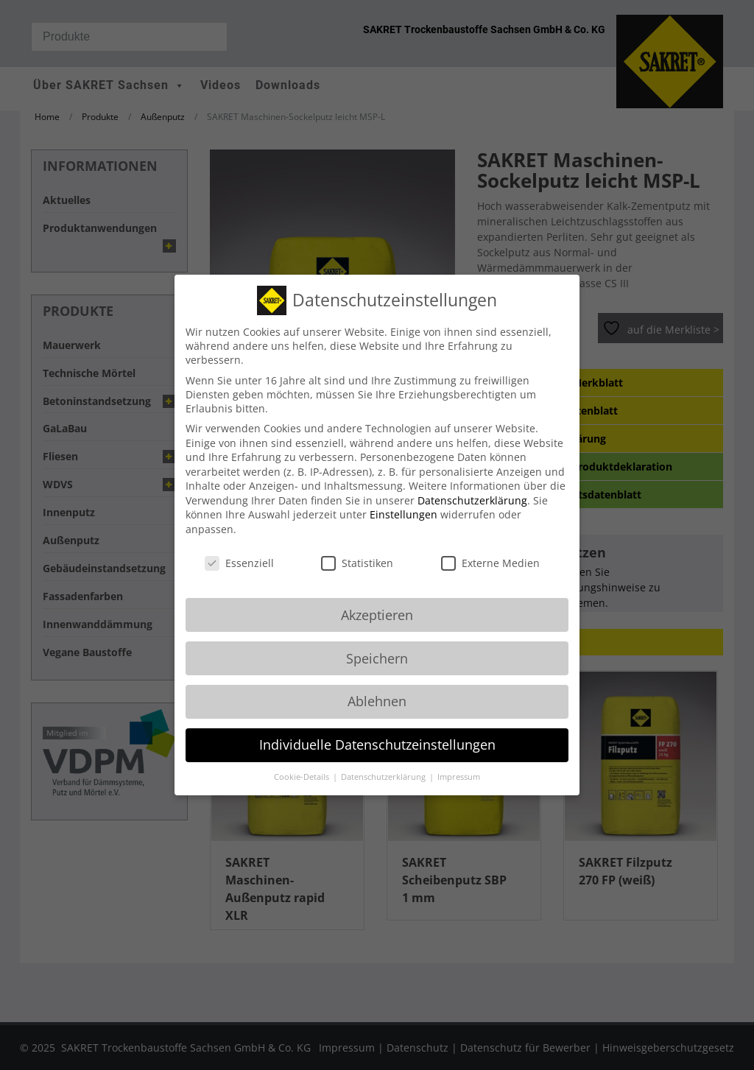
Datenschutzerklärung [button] (384, 762)
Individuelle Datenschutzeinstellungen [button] (377, 730)
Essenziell (239, 548)
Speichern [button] (377, 643)
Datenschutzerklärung (472, 485)
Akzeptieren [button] (377, 599)
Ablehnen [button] (377, 686)
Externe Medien (490, 548)
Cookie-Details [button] (302, 762)
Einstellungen (403, 500)
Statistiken (357, 548)
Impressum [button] (458, 762)
